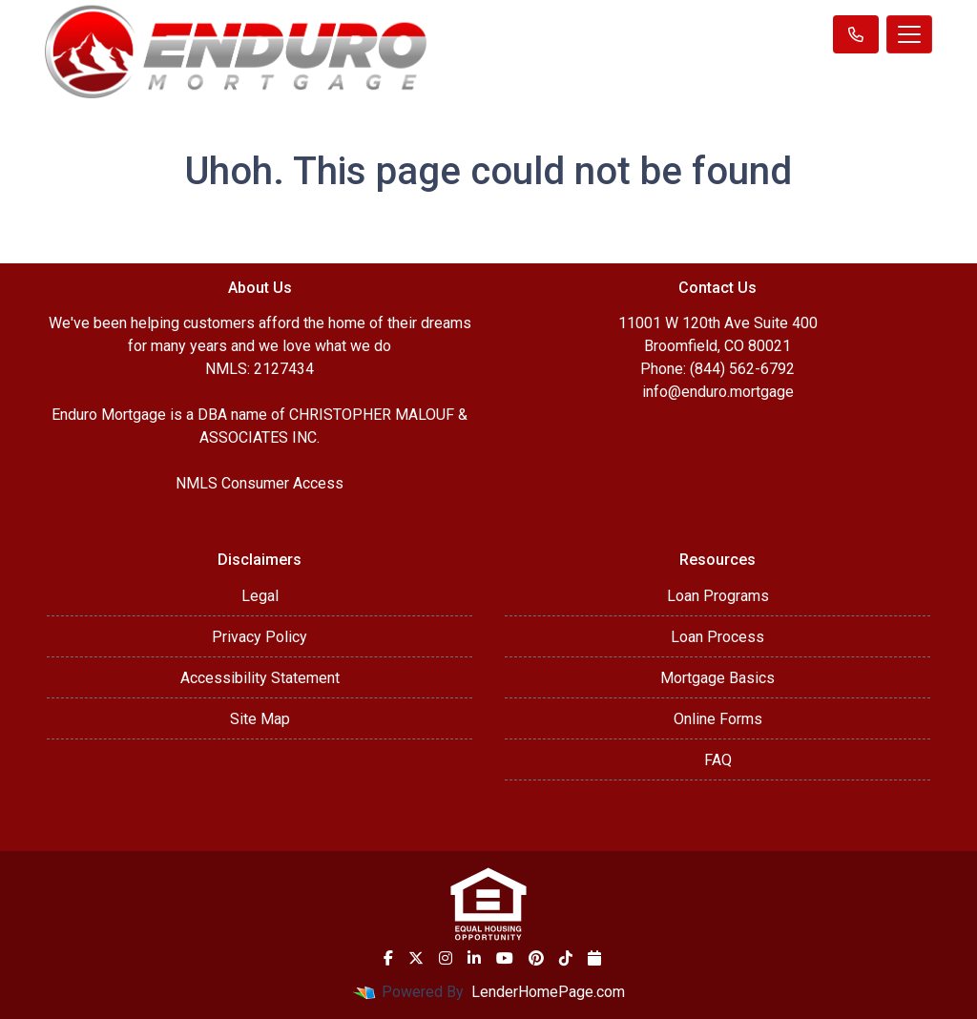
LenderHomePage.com (548, 992)
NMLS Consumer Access (259, 483)
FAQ (718, 760)
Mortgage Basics (717, 678)
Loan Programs (718, 596)
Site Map (260, 719)
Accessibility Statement (260, 678)
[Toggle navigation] (909, 34)
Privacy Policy (259, 637)
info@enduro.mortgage (718, 392)
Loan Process (717, 637)
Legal (260, 596)
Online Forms (718, 719)
